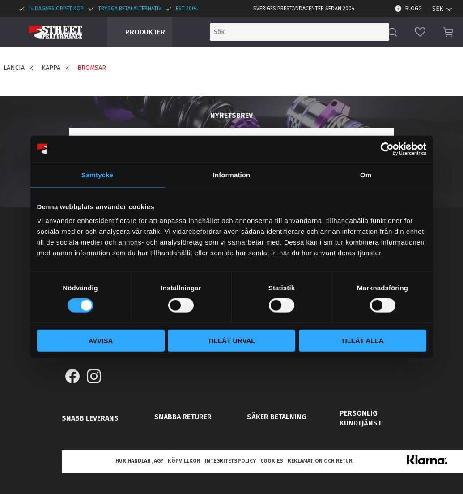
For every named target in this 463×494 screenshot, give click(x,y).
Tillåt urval (231, 340)
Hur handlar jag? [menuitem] (139, 461)
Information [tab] (232, 174)
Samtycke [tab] (97, 174)
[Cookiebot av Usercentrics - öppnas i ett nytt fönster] (387, 148)
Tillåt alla (362, 340)
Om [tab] (365, 174)
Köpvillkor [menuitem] (184, 461)
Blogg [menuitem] (413, 8)
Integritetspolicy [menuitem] (230, 461)
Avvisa (101, 340)
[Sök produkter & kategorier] (314, 32)
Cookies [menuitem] (271, 461)
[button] (420, 32)
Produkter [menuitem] (145, 32)
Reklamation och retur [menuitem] (320, 461)
